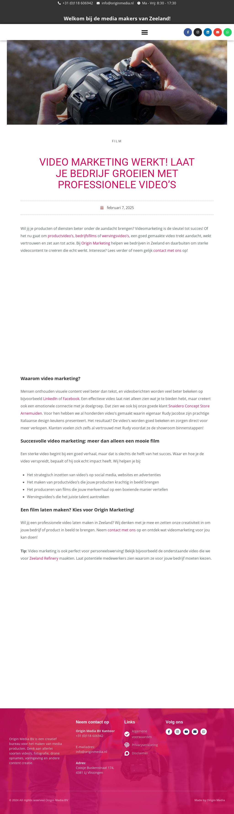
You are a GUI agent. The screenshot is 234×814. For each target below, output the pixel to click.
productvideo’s (61, 235)
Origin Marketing (95, 243)
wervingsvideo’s (115, 235)
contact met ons (166, 250)
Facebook (71, 398)
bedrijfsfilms (86, 235)
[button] (145, 32)
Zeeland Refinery (43, 558)
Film (117, 141)
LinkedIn (50, 398)
